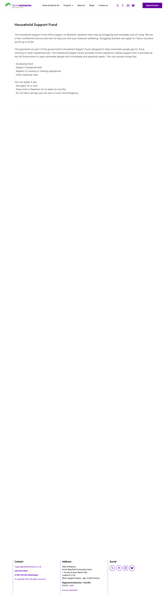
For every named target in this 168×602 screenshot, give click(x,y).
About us (81, 5)
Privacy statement (69, 590)
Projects (67, 5)
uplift (71, 585)
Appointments (151, 5)
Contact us (103, 5)
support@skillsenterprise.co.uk (28, 567)
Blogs (91, 5)
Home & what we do (50, 5)
